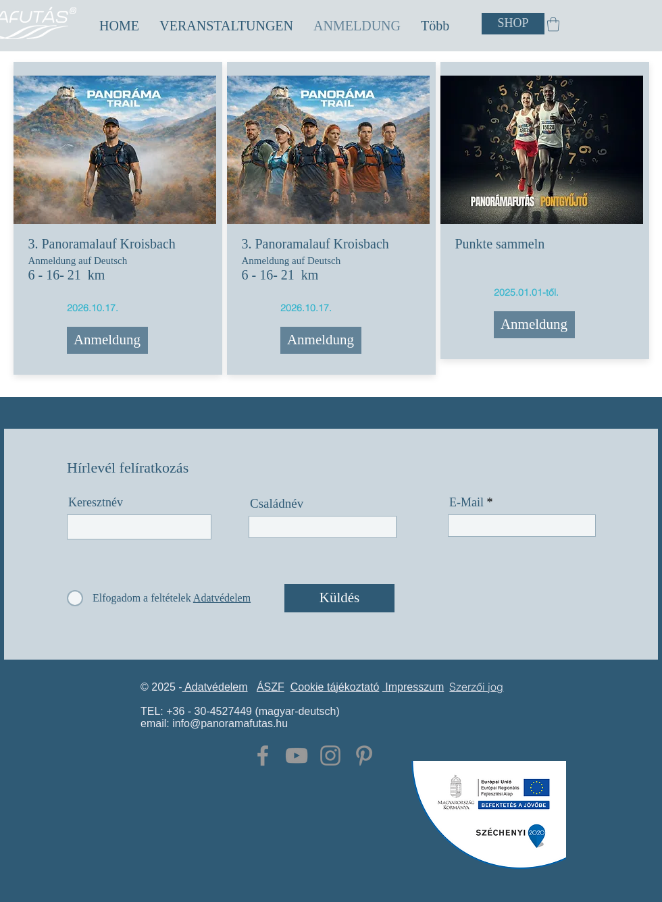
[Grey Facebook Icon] (262, 755)
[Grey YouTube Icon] (296, 755)
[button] (226, 26)
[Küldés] (339, 598)
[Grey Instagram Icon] (330, 755)
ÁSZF (270, 687)
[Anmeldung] (107, 340)
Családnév (276, 503)
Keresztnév (95, 502)
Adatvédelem (215, 687)
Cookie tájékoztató (335, 687)
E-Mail (466, 502)
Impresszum (413, 687)
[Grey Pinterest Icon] (364, 755)
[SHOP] (513, 23)
